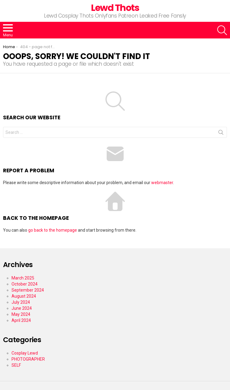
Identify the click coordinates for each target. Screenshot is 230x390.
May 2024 (21, 314)
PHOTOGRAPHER (28, 359)
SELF (16, 365)
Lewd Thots (115, 8)
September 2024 (28, 290)
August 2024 (24, 296)
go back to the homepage (52, 230)
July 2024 (21, 302)
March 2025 (23, 278)
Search (221, 133)
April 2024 (21, 320)
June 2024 (22, 308)
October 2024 (25, 284)
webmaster (162, 182)
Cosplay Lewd (25, 353)
